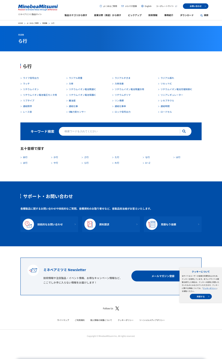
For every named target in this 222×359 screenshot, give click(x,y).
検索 (206, 15)
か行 (56, 157)
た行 (117, 157)
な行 (147, 157)
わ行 (117, 162)
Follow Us (111, 308)
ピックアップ (135, 15)
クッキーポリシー (209, 288)
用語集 (44, 23)
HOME (20, 23)
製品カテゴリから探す (76, 15)
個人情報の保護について (101, 320)
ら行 (86, 162)
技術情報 (152, 15)
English (148, 6)
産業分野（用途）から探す (107, 15)
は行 (178, 157)
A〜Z (147, 162)
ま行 (25, 162)
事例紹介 (168, 15)
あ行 (25, 157)
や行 (56, 162)
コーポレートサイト (166, 6)
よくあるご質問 (110, 6)
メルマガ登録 (131, 6)
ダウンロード (187, 15)
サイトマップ (63, 320)
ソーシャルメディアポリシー (152, 320)
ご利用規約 (80, 320)
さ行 (86, 157)
